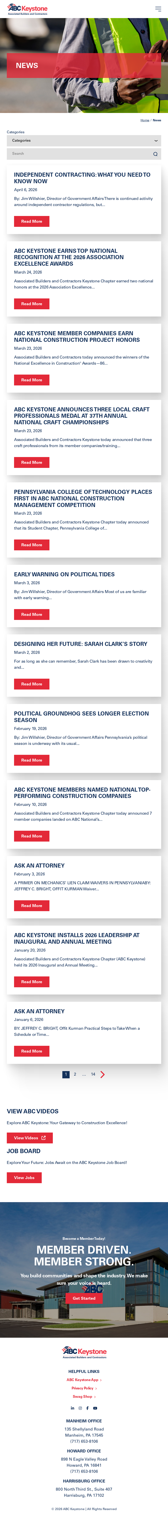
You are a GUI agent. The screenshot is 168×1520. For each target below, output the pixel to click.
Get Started (84, 1299)
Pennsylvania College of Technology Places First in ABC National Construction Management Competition (83, 499)
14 (93, 1075)
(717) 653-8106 (84, 1442)
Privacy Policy (82, 1388)
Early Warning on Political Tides (64, 575)
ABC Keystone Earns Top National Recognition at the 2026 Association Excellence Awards (69, 258)
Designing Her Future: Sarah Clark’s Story (80, 644)
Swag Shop (82, 1397)
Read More (31, 222)
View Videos (26, 1138)
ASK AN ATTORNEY (39, 866)
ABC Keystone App (82, 1380)
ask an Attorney (39, 1012)
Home (145, 120)
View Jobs (24, 1178)
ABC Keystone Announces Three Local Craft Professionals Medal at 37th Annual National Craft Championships (82, 417)
